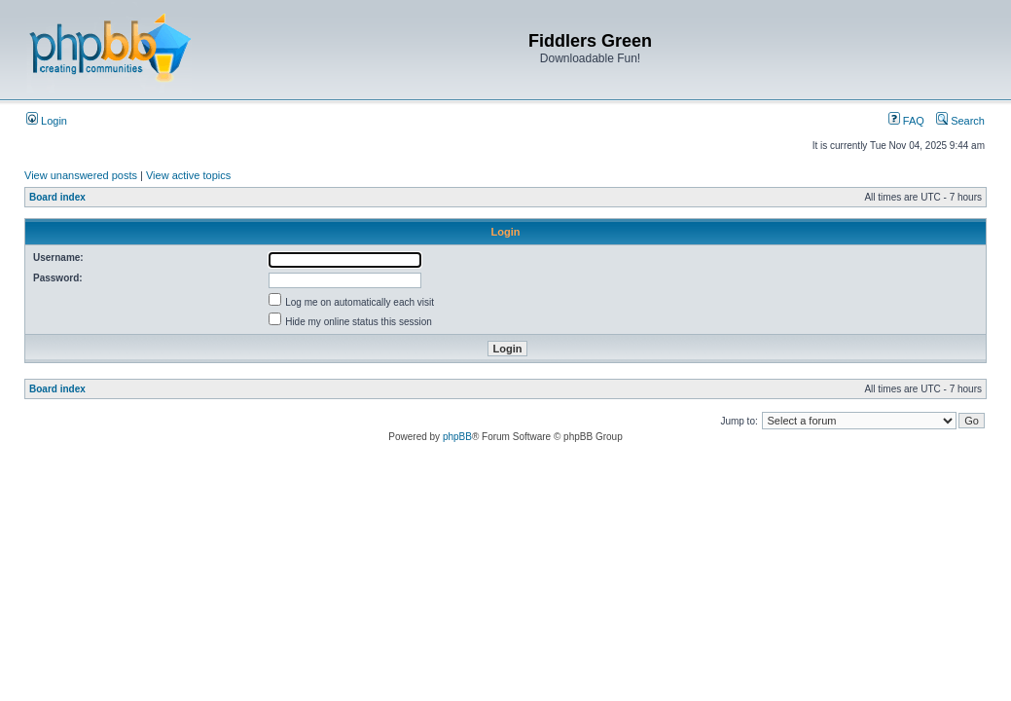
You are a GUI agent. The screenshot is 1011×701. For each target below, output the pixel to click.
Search (960, 121)
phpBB (457, 436)
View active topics (188, 175)
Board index (57, 197)
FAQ (906, 121)
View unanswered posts (80, 175)
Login (46, 121)
